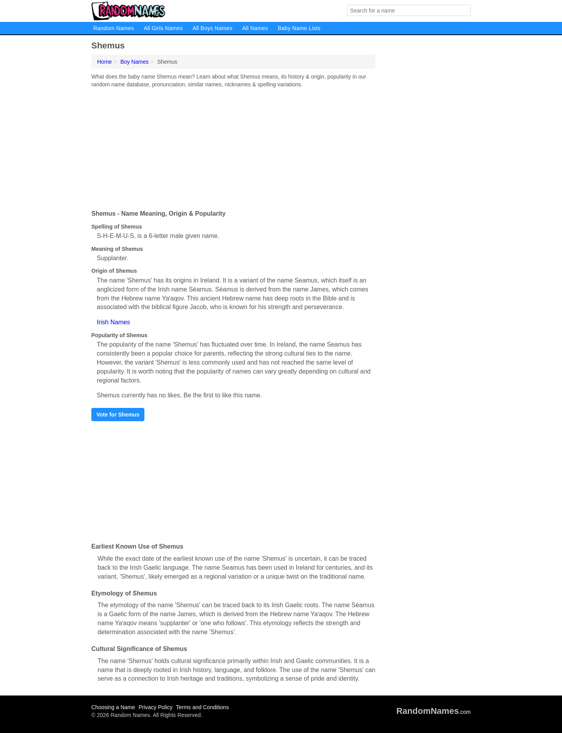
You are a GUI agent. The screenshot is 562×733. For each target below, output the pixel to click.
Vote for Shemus (117, 414)
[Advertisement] (233, 147)
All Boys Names (212, 28)
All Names (255, 28)
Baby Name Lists (299, 28)
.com (433, 712)
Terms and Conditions (202, 707)
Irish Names (113, 322)
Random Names (113, 28)
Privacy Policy (156, 707)
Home (104, 62)
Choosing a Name (113, 707)
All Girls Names (163, 28)
